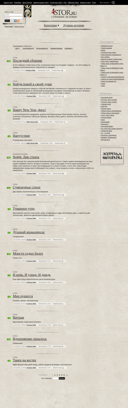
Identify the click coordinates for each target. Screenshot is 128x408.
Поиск (94, 2)
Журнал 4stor (8, 2)
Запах (103, 50)
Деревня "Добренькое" (109, 137)
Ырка (103, 120)
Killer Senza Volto (32, 122)
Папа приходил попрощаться (111, 55)
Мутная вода (105, 140)
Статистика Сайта (56, 2)
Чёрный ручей (106, 104)
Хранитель (104, 124)
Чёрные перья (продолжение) (111, 111)
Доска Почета (27, 2)
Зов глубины (105, 57)
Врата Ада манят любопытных (111, 59)
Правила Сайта (85, 2)
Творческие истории (20, 154)
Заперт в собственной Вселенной (112, 77)
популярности (28, 48)
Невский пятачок (106, 46)
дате (17, 48)
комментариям (56, 48)
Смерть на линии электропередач (112, 79)
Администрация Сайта (41, 2)
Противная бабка (107, 126)
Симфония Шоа (106, 131)
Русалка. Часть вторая (109, 102)
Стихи (15, 57)
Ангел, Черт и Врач (107, 115)
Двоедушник (105, 122)
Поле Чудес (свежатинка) (109, 61)
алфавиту (68, 48)
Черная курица (106, 117)
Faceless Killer (30, 70)
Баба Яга (104, 106)
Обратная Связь (73, 2)
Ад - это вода (105, 133)
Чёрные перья (106, 109)
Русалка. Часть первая (109, 100)
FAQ (65, 2)
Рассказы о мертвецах (108, 135)
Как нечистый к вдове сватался (111, 129)
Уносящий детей (106, 97)
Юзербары (17, 2)
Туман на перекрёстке (108, 81)
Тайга (103, 86)
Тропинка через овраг (108, 52)
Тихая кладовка (106, 48)
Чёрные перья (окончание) (110, 113)
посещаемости (42, 48)
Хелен (103, 83)
